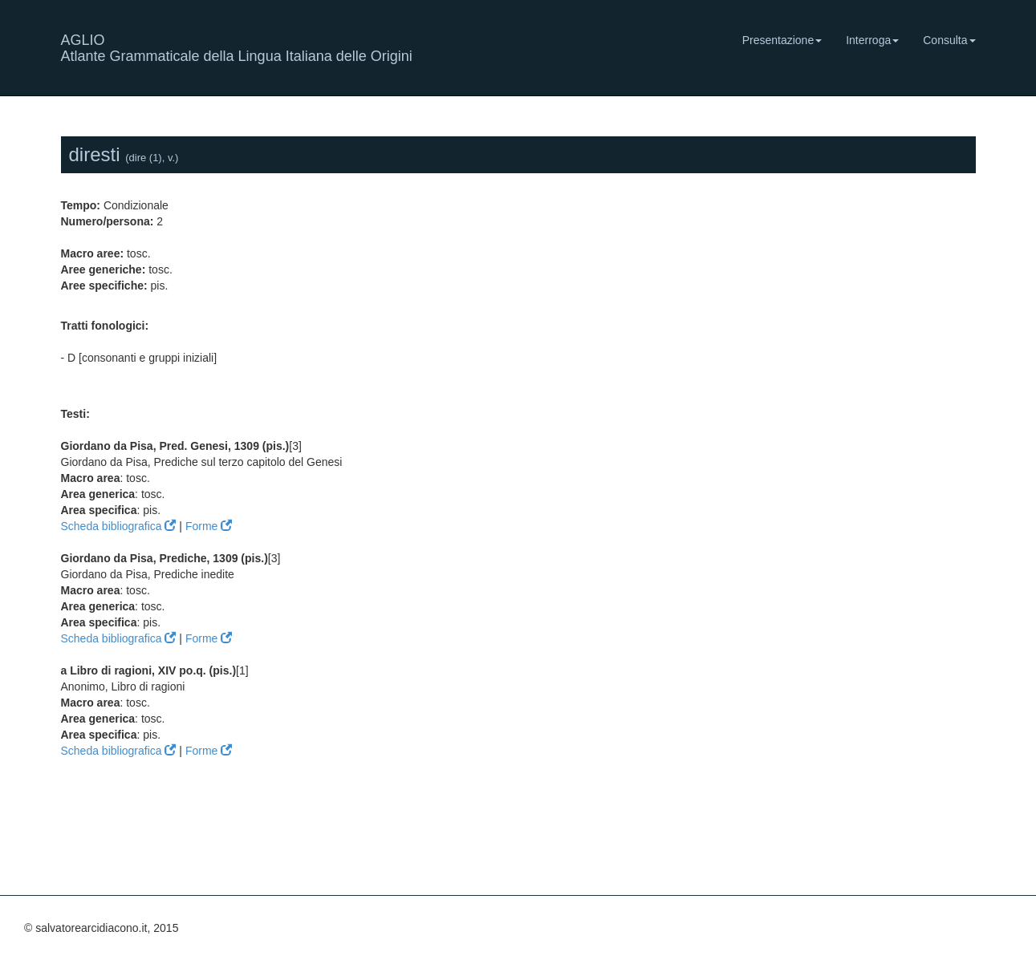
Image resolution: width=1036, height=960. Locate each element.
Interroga (872, 40)
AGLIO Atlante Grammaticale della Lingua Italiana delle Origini (236, 46)
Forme (208, 526)
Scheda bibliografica (119, 526)
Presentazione (782, 40)
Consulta (949, 40)
